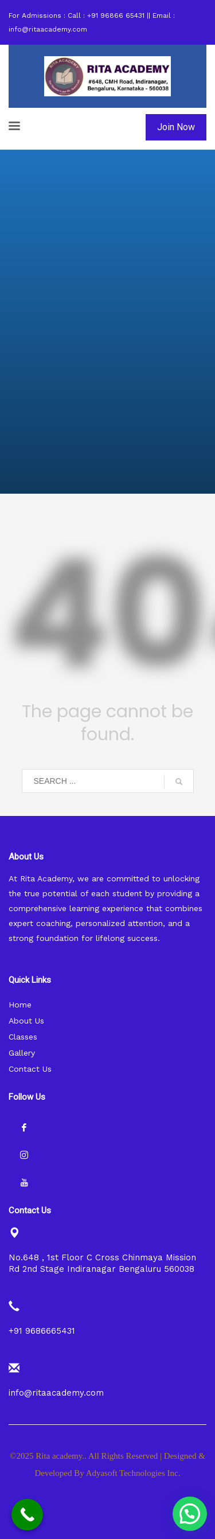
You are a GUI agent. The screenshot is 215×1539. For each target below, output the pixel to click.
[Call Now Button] (27, 1514)
